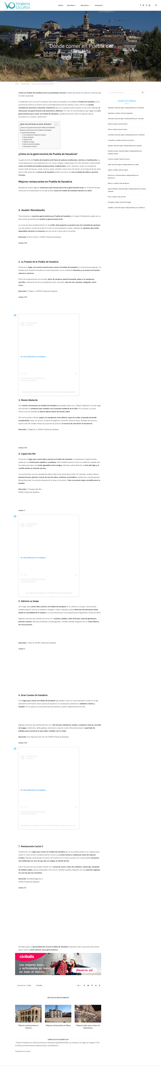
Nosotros (85, 5)
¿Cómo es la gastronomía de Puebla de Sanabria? (37, 127)
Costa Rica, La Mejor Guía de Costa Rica (121, 140)
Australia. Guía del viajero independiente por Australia (126, 119)
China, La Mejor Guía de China (117, 129)
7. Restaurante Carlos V (29, 146)
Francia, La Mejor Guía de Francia (118, 159)
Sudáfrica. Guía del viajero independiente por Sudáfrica (126, 208)
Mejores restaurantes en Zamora (28, 1026)
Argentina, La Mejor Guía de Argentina (120, 113)
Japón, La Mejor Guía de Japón (118, 170)
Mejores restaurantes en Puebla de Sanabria (35, 130)
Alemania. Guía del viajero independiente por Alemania (126, 108)
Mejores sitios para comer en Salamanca (88, 1026)
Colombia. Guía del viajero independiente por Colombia (126, 135)
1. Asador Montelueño (27, 133)
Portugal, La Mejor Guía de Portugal (119, 202)
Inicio (60, 5)
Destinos (71, 5)
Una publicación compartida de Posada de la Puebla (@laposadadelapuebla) (48, 392)
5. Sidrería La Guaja (28, 142)
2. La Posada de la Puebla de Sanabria (34, 135)
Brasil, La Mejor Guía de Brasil (117, 124)
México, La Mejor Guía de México (118, 183)
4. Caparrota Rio (27, 139)
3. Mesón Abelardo (28, 137)
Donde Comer (80, 39)
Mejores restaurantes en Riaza (58, 1025)
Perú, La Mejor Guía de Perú (117, 197)
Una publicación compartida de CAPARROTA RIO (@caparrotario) (49, 593)
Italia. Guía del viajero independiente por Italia (123, 164)
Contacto (99, 5)
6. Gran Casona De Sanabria (31, 144)
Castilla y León (24, 985)
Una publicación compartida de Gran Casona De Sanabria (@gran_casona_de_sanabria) (51, 825)
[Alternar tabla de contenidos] (55, 124)
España (39, 985)
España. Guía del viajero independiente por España (125, 146)
